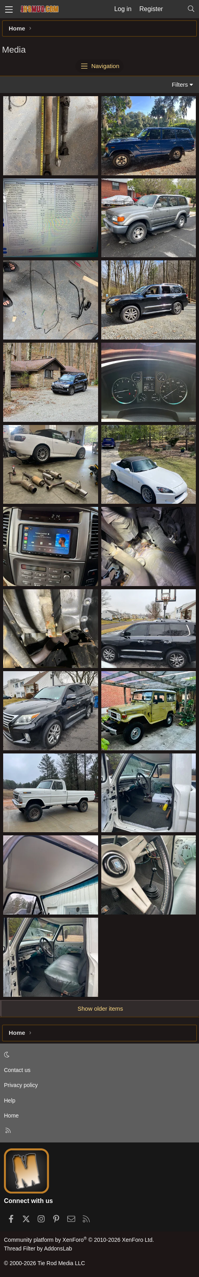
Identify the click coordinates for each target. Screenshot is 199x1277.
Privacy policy (21, 1085)
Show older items (100, 1008)
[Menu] (8, 9)
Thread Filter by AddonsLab (38, 1248)
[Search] (191, 9)
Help (9, 1100)
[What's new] (175, 9)
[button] (98, 1055)
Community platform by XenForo (79, 1240)
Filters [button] (180, 84)
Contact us (17, 1070)
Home (11, 1115)
